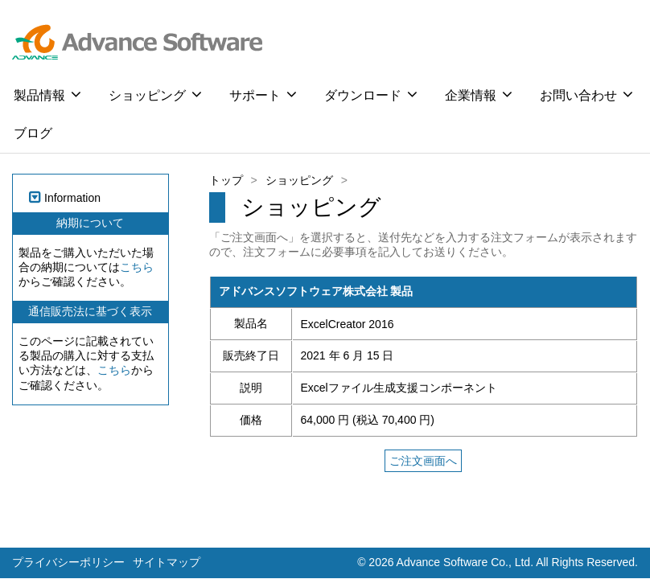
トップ (226, 180)
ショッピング (155, 94)
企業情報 (478, 94)
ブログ (33, 133)
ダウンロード (371, 94)
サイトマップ (166, 562)
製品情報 (47, 94)
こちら (137, 267)
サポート (263, 94)
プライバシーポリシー (68, 562)
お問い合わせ (586, 94)
